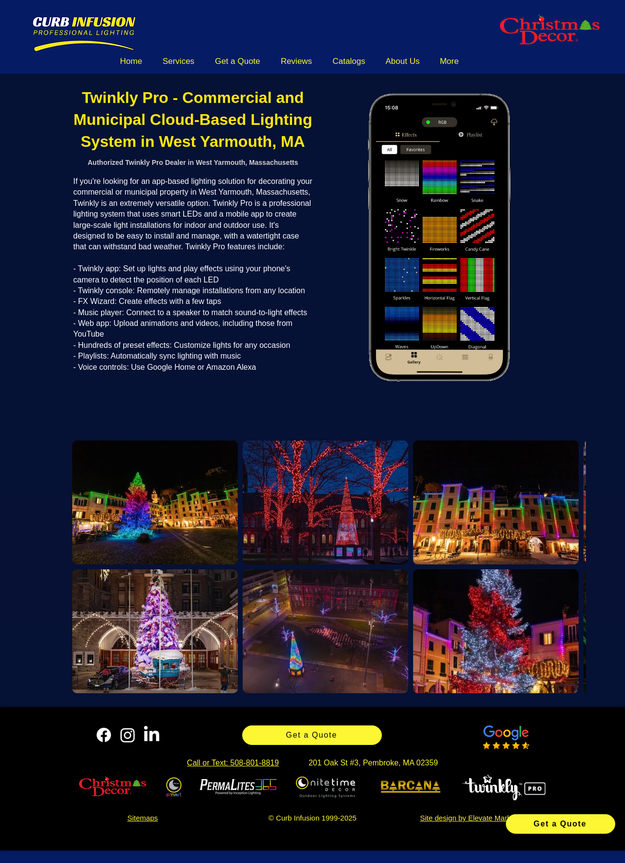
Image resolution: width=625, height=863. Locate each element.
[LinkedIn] (151, 734)
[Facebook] (103, 734)
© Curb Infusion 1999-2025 (312, 818)
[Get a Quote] (560, 824)
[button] (178, 61)
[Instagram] (127, 734)
